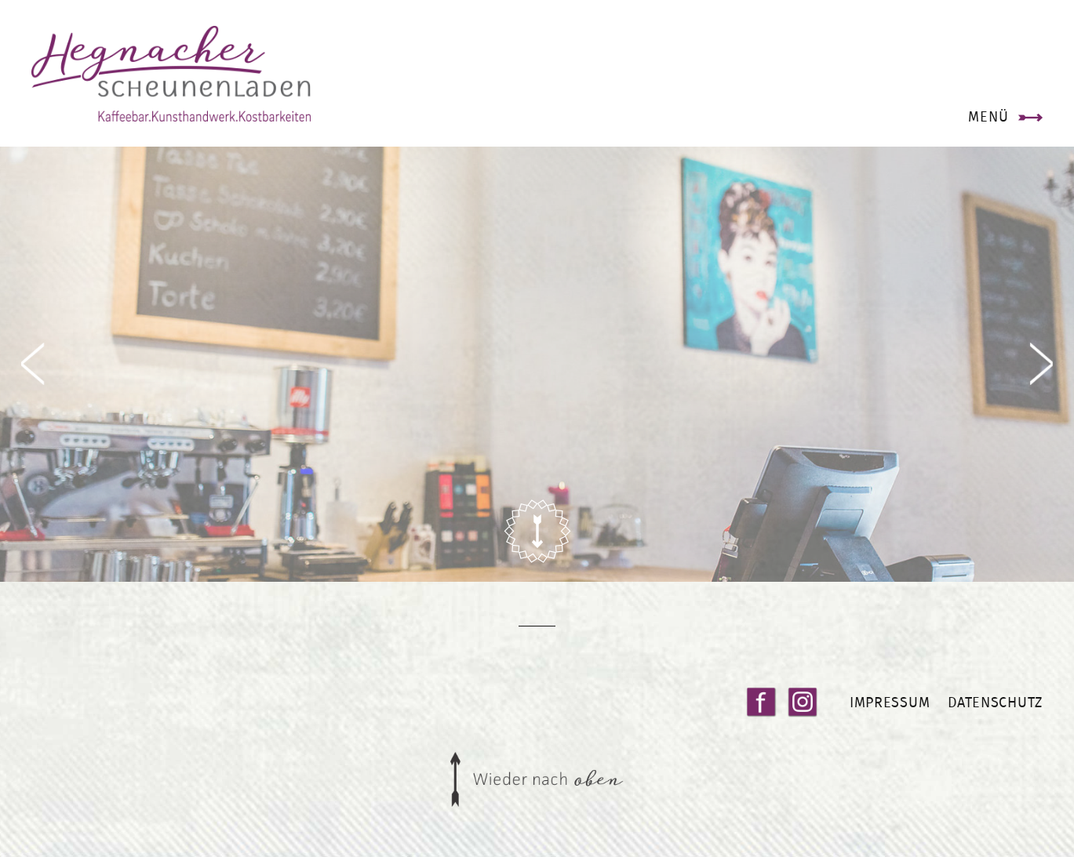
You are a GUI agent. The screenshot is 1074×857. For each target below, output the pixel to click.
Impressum (890, 702)
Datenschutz (995, 702)
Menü (988, 116)
